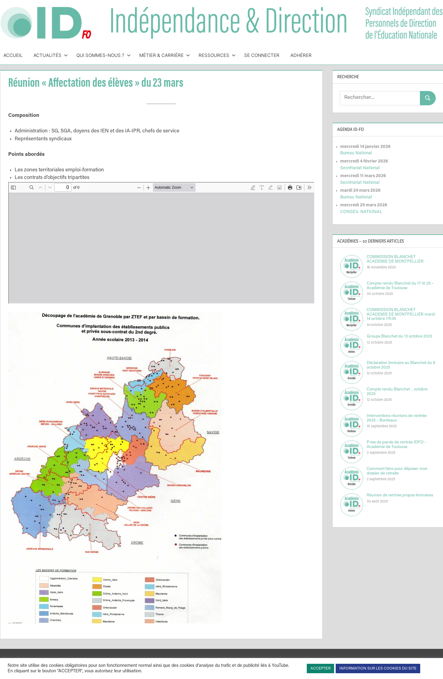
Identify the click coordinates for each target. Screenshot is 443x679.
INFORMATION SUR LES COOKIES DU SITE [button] (378, 668)
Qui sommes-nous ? (103, 55)
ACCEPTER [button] (320, 668)
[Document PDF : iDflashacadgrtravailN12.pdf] (161, 243)
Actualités (50, 55)
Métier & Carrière (164, 55)
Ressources (217, 55)
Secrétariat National (359, 168)
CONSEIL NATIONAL (361, 212)
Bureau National (356, 153)
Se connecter (261, 55)
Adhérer (301, 55)
